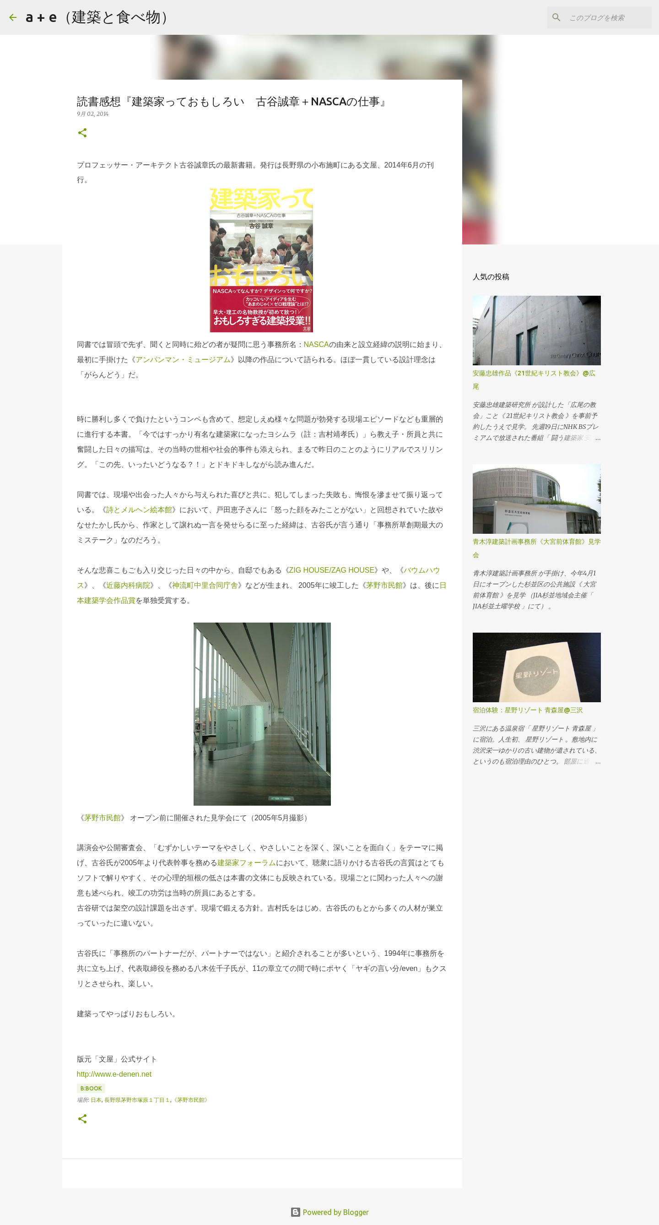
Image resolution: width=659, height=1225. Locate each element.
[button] (82, 133)
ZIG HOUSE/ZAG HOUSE (332, 570)
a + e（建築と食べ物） (100, 16)
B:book (91, 1088)
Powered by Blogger (329, 1212)
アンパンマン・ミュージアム (183, 359)
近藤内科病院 (128, 585)
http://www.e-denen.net (114, 1074)
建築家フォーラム (246, 863)
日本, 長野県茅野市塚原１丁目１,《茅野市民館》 (150, 1100)
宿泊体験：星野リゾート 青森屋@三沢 (528, 710)
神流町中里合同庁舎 (205, 585)
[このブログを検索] (604, 17)
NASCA (316, 344)
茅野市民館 (384, 585)
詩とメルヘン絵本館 (139, 510)
